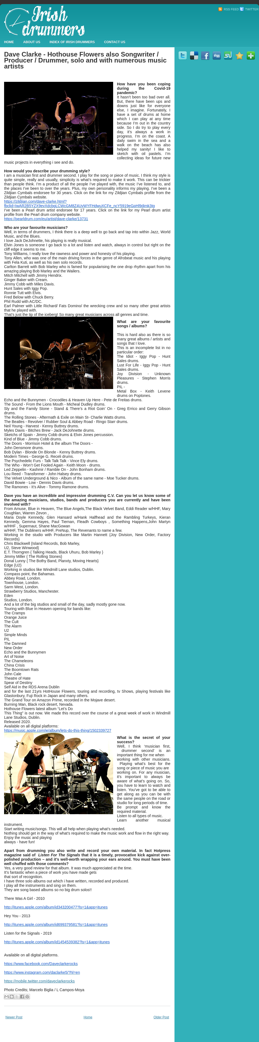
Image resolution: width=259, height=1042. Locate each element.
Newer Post (13, 1017)
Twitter (249, 9)
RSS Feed (228, 9)
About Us (31, 42)
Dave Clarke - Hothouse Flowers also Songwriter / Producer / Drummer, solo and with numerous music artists (85, 60)
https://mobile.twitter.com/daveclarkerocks (39, 981)
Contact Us (114, 42)
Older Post (161, 1017)
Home (9, 42)
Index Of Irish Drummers (72, 42)
